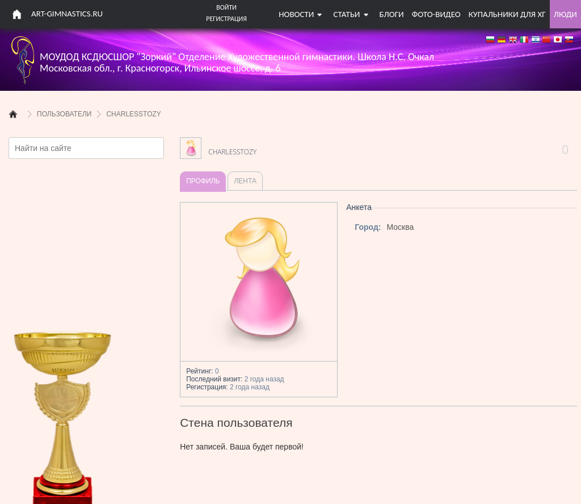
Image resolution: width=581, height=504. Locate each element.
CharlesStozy (232, 152)
